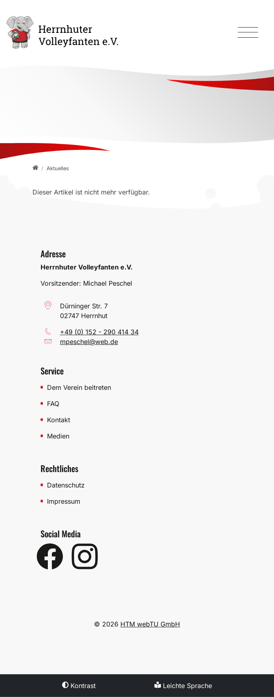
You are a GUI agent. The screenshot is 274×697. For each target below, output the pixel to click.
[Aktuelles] (58, 168)
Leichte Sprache (183, 686)
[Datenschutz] (140, 485)
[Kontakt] (140, 420)
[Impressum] (140, 501)
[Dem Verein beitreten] (140, 387)
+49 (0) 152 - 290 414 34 (99, 332)
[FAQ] (140, 403)
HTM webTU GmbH (150, 624)
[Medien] (140, 436)
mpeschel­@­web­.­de (89, 342)
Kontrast (79, 686)
